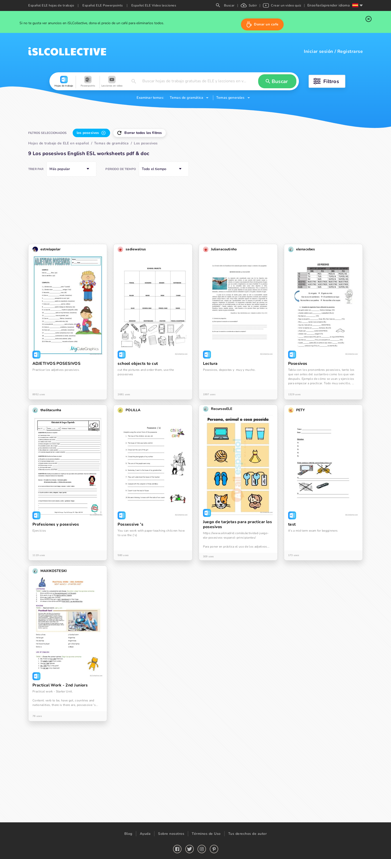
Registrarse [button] (350, 51)
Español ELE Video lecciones (153, 5)
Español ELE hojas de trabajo (51, 5)
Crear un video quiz (282, 5)
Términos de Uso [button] (206, 833)
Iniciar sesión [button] (318, 51)
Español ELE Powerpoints (102, 5)
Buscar (225, 5)
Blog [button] (128, 833)
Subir (249, 5)
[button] (262, 24)
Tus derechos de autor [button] (247, 833)
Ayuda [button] (145, 833)
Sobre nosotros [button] (171, 833)
